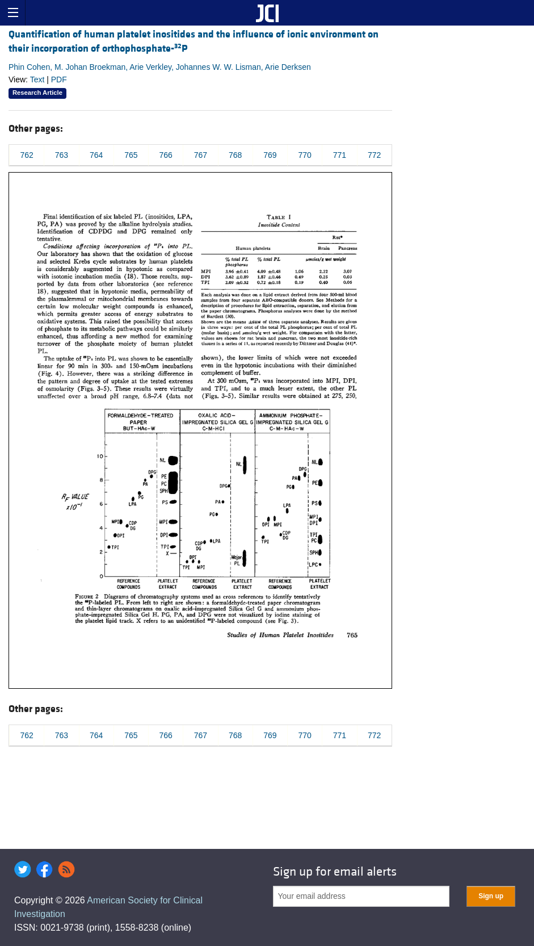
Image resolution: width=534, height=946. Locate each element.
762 (26, 155)
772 (374, 155)
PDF (59, 79)
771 (339, 155)
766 (165, 155)
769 (269, 155)
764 (96, 155)
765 (130, 155)
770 (304, 155)
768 (235, 155)
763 (61, 155)
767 (200, 155)
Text (37, 79)
